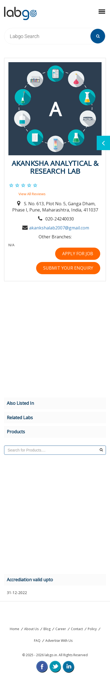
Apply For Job (77, 254)
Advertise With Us (59, 640)
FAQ (37, 640)
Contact (77, 629)
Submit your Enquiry (68, 268)
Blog (47, 629)
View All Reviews (32, 193)
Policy (92, 629)
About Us (31, 629)
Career (60, 629)
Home (14, 629)
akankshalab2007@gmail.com (59, 228)
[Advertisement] (51, 340)
